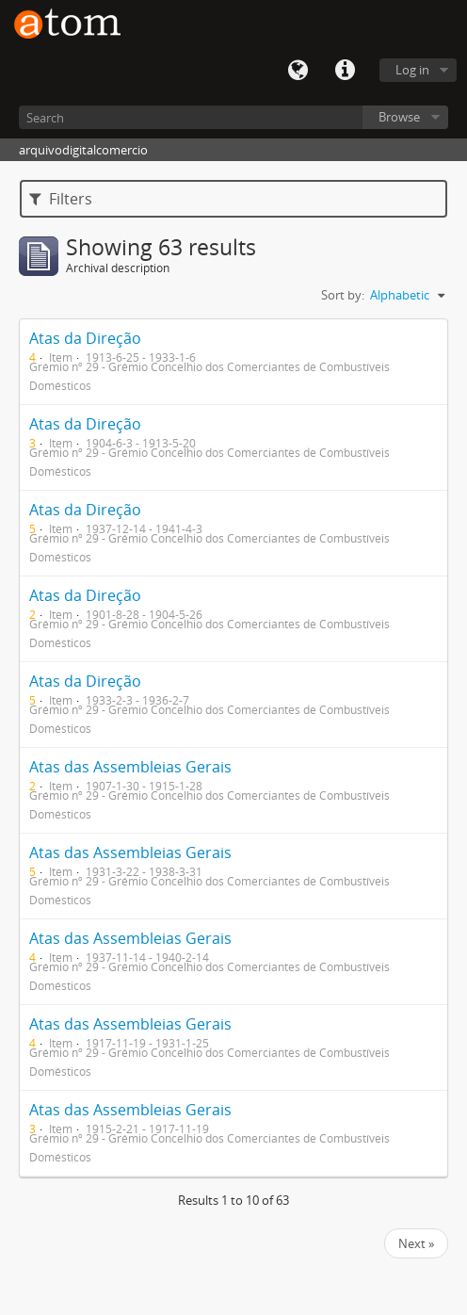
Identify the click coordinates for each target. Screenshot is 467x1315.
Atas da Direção (85, 338)
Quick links (344, 70)
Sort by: (342, 294)
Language (297, 70)
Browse (399, 116)
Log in (412, 69)
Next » (416, 1243)
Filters (60, 198)
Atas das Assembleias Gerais (130, 766)
